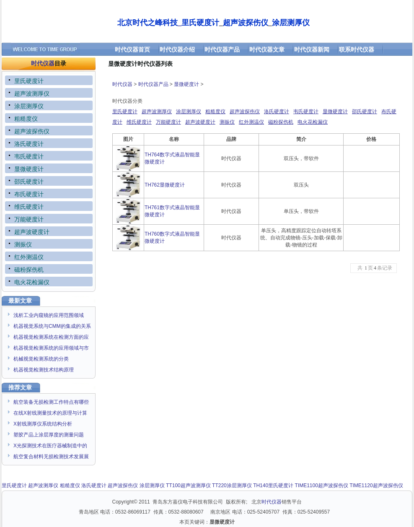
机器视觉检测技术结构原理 (43, 370)
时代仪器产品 (222, 49)
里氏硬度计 (124, 111)
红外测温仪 (251, 122)
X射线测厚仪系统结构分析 (42, 424)
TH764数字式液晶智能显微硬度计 (172, 158)
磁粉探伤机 (280, 122)
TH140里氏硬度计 (273, 485)
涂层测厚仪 (188, 111)
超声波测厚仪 (157, 111)
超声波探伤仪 (245, 111)
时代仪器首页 (132, 49)
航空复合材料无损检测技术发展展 (51, 457)
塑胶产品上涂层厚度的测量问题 (48, 435)
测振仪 (227, 122)
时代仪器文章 (267, 49)
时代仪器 (42, 63)
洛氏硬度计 (276, 111)
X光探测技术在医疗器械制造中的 (50, 446)
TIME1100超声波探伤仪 (321, 485)
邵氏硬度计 (364, 111)
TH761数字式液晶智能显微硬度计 (172, 211)
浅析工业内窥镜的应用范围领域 (48, 315)
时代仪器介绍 (177, 49)
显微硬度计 (186, 84)
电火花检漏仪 (313, 122)
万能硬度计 (168, 122)
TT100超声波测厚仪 (188, 485)
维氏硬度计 (139, 122)
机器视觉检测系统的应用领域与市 (51, 348)
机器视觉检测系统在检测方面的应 (51, 337)
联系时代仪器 (356, 49)
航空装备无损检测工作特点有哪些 (51, 402)
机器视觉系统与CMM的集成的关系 (52, 326)
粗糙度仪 (215, 111)
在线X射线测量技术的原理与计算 (50, 413)
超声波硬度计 (200, 122)
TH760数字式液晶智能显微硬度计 (172, 237)
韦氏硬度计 (305, 111)
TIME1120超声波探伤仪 (376, 485)
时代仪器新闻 (311, 49)
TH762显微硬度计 (165, 185)
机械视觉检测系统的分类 (41, 359)
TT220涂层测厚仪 (232, 485)
